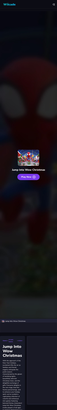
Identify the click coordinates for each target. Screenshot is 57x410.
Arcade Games (11, 341)
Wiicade (9, 4)
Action (20, 341)
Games (5, 341)
